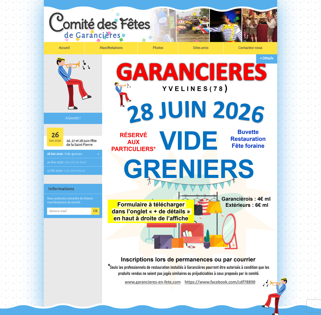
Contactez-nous (250, 48)
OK (95, 211)
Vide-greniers (64, 154)
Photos (158, 48)
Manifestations (111, 48)
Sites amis (200, 48)
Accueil (64, 48)
